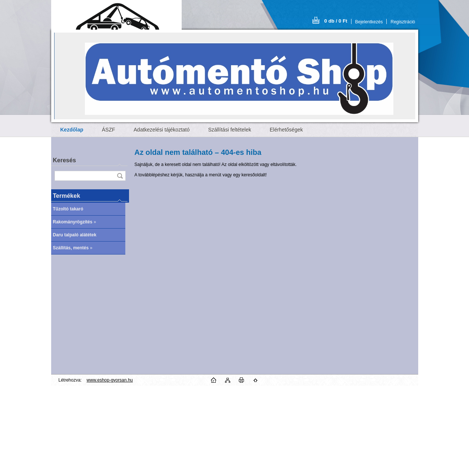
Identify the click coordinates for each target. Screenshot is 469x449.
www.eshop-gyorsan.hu (110, 380)
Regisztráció (402, 21)
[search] (119, 175)
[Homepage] (72, 129)
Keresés (64, 160)
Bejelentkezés (369, 21)
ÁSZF (108, 130)
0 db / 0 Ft (335, 21)
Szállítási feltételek (229, 130)
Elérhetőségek (286, 130)
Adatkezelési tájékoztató (162, 130)
